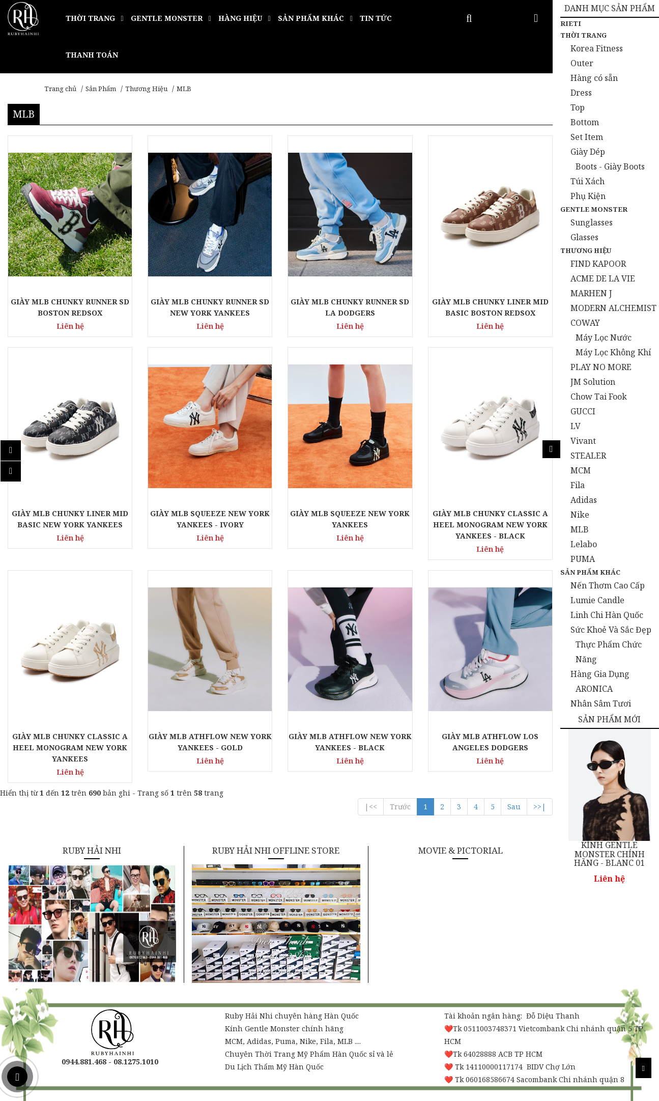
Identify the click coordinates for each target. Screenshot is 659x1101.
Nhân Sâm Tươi (600, 703)
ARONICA (594, 688)
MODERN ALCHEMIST (613, 308)
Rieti (570, 23)
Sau (514, 806)
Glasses (584, 237)
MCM (580, 470)
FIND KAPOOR (598, 263)
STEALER (588, 455)
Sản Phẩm (100, 88)
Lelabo (583, 544)
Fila (577, 485)
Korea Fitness (596, 48)
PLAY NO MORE (601, 367)
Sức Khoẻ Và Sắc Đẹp (610, 629)
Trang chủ (60, 88)
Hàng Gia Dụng (599, 674)
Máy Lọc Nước (604, 337)
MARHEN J (591, 293)
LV (575, 426)
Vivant (583, 440)
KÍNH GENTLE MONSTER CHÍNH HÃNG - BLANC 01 (609, 854)
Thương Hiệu (146, 88)
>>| (539, 806)
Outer (581, 63)
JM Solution (592, 381)
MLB (184, 88)
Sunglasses (591, 222)
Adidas (583, 499)
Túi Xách (587, 181)
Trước (400, 806)
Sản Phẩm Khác (590, 572)
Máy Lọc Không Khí (613, 352)
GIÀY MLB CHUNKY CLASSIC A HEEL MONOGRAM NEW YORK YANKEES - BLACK (490, 525)
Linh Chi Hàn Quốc (606, 614)
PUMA (582, 558)
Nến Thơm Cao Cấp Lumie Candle (607, 593)
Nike (579, 514)
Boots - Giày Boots (610, 166)
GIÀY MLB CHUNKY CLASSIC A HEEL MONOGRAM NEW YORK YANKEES (70, 747)
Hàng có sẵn (594, 77)
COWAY (585, 322)
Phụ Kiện (588, 196)
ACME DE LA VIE (602, 278)
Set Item (586, 137)
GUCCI (582, 411)
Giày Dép (587, 151)
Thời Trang (583, 35)
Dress (581, 92)
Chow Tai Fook (598, 396)
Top (577, 107)
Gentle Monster (593, 209)
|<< (370, 806)
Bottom (584, 122)
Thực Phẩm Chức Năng (609, 652)
